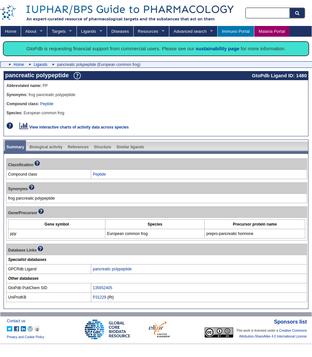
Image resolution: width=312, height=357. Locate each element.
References (78, 147)
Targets (59, 31)
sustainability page (217, 48)
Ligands (88, 31)
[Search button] (298, 12)
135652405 (102, 288)
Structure (102, 147)
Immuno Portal (236, 31)
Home (10, 31)
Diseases (120, 31)
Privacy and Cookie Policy (25, 337)
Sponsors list (290, 322)
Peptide (47, 104)
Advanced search (190, 31)
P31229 (99, 297)
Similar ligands (130, 147)
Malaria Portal (271, 31)
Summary (15, 147)
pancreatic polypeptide (112, 269)
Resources (148, 31)
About (30, 31)
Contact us (16, 321)
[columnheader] (56, 224)
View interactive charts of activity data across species (74, 127)
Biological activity (46, 147)
